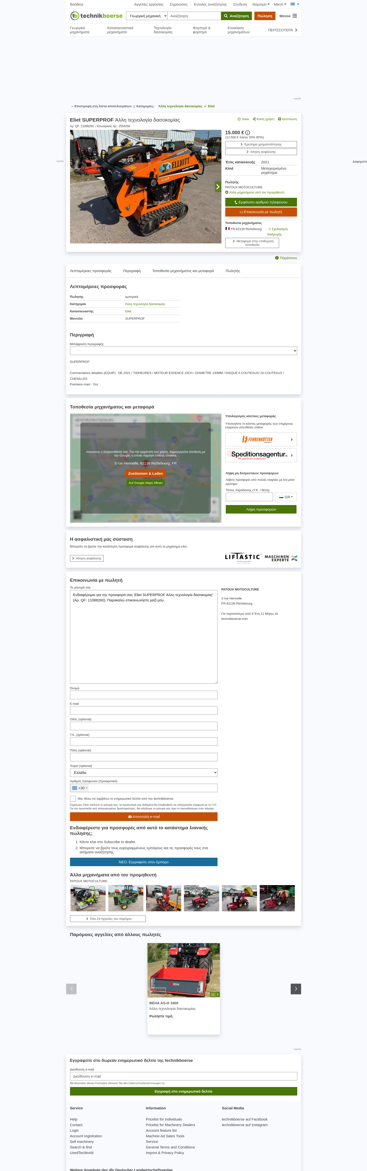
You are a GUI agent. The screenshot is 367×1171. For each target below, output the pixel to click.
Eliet (128, 311)
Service (152, 1141)
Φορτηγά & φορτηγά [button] (202, 30)
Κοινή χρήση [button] (263, 119)
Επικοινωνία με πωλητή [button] (260, 212)
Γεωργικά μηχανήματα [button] (80, 30)
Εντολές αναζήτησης (210, 4)
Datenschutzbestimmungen (145, 1083)
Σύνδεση (240, 4)
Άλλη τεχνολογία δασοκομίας (145, 304)
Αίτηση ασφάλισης (261, 152)
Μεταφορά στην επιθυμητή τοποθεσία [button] (252, 243)
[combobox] (79, 788)
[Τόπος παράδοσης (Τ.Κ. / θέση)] (249, 497)
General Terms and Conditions (170, 1147)
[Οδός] (144, 726)
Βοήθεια (76, 4)
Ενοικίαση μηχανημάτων (239, 30)
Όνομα (74, 688)
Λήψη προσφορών (261, 509)
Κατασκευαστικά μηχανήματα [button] (120, 30)
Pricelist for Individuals (164, 1119)
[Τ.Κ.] (144, 741)
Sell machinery (82, 1141)
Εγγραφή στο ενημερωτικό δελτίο (183, 1091)
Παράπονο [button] (286, 258)
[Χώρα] (144, 772)
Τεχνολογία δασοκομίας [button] (163, 30)
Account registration (86, 1136)
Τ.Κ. (79, 735)
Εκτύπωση (287, 119)
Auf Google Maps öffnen (146, 483)
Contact (76, 1125)
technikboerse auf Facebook (244, 1119)
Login (74, 1130)
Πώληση (265, 16)
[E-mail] (144, 710)
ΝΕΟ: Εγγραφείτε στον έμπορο (144, 862)
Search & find (81, 1147)
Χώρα (81, 766)
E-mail (74, 704)
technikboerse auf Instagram (245, 1125)
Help (74, 1119)
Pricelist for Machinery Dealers (170, 1125)
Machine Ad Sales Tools (165, 1136)
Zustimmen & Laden (145, 473)
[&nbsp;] (144, 788)
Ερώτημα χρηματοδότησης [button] (261, 144)
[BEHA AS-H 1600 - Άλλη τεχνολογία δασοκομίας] (183, 970)
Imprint (151, 1153)
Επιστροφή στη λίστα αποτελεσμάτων (101, 106)
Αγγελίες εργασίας (148, 4)
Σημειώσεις (179, 4)
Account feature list (161, 1130)
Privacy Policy (172, 1153)
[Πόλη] (144, 757)
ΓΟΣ (214, 804)
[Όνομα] (144, 695)
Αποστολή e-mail (143, 816)
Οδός (81, 719)
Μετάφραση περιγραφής (87, 344)
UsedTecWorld (82, 1153)
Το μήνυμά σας (80, 587)
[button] (218, 186)
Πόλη (80, 750)
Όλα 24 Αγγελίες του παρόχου (107, 919)
